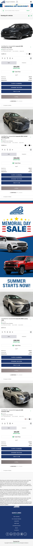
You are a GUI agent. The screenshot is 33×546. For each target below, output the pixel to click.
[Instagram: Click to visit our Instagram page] (18, 534)
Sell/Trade (16, 523)
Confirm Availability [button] (16, 83)
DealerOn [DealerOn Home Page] (15, 542)
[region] (16, 78)
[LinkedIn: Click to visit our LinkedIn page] (11, 534)
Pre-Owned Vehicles (16, 519)
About (16, 528)
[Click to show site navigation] (31, 2)
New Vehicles (17, 516)
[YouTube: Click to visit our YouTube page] (21, 534)
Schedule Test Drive (16, 87)
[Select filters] (29, 16)
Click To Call (16, 91)
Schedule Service (16, 525)
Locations (16, 530)
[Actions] (31, 47)
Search (28, 10)
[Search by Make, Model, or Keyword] (15, 10)
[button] (32, 32)
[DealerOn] (16, 541)
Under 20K (16, 521)
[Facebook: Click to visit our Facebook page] (7, 534)
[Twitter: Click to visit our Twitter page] (25, 534)
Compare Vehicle (7, 105)
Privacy (18, 542)
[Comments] (31, 58)
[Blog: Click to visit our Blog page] (14, 534)
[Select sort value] (31, 16)
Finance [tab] (24, 62)
